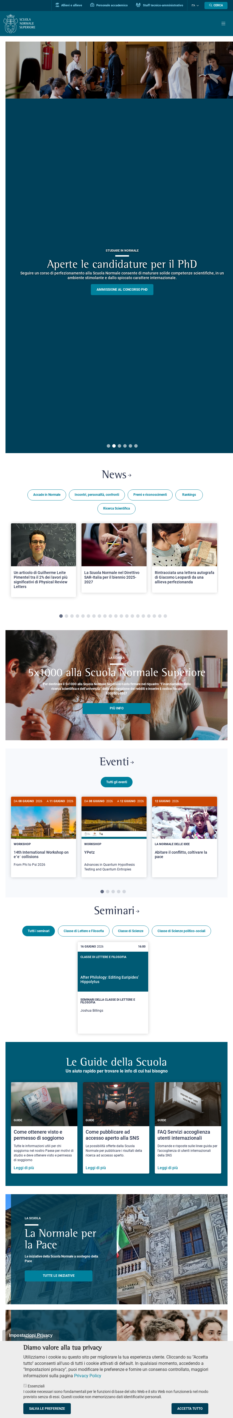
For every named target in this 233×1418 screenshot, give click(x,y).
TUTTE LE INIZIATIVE (59, 1275)
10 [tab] (110, 616)
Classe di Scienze (130, 930)
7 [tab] (94, 616)
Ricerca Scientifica (116, 508)
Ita (193, 5)
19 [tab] (159, 616)
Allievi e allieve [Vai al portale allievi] (69, 5)
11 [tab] (116, 616)
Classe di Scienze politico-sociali (181, 930)
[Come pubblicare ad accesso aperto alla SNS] (116, 1126)
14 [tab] (132, 616)
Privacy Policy (87, 1375)
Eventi (117, 762)
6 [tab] (136, 446)
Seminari (116, 910)
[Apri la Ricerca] (216, 5)
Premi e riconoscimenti (150, 495)
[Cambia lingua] (197, 5)
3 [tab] (119, 446)
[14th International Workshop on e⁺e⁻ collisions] (43, 835)
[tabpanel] (43, 562)
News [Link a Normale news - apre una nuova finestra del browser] (116, 475)
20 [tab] (165, 616)
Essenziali (36, 1386)
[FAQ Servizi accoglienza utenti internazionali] (188, 1126)
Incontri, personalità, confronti (97, 495)
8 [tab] (99, 616)
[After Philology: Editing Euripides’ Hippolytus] (113, 987)
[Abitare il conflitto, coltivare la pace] (184, 832)
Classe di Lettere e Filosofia (84, 930)
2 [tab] (114, 446)
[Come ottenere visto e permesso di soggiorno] (44, 1126)
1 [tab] (108, 446)
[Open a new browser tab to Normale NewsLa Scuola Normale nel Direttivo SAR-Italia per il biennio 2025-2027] (114, 558)
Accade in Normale (46, 495)
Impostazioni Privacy (30, 1335)
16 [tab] (143, 616)
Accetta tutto (190, 1409)
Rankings (189, 495)
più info (116, 708)
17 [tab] (148, 616)
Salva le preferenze (47, 1409)
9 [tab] (105, 616)
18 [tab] (154, 616)
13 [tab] (127, 616)
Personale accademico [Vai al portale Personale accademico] (109, 5)
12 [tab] (121, 616)
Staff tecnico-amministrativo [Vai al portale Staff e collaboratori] (159, 5)
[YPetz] (114, 837)
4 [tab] (125, 446)
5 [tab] (130, 446)
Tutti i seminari (38, 930)
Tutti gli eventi (116, 782)
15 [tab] (138, 616)
